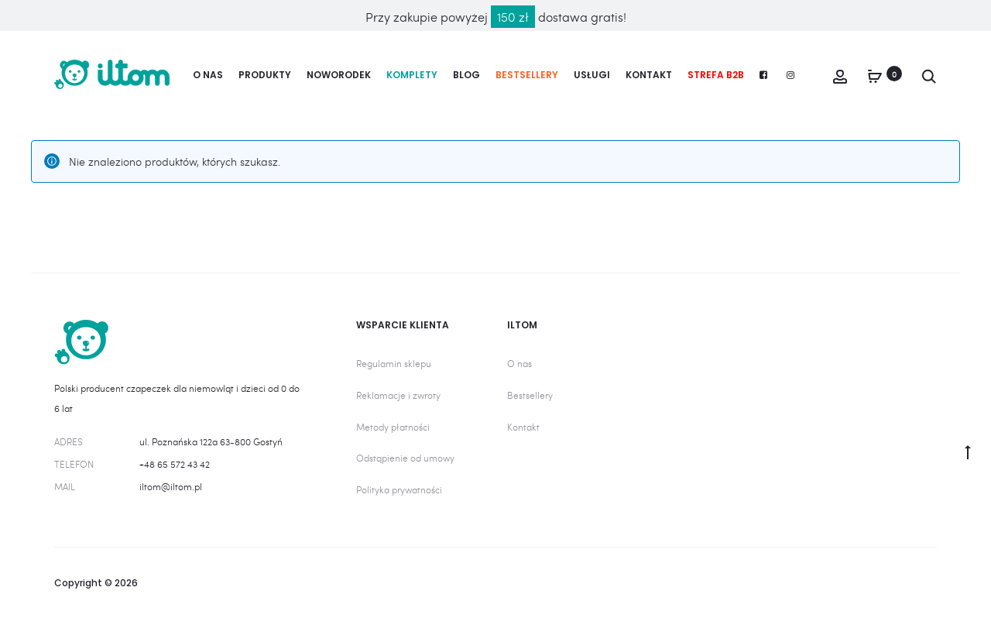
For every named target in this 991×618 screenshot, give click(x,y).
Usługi (592, 74)
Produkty (264, 74)
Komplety (411, 74)
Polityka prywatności (399, 489)
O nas (208, 74)
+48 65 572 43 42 (174, 464)
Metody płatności (393, 427)
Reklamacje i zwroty (398, 395)
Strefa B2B (716, 74)
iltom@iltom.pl (170, 486)
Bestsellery (527, 74)
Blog (466, 74)
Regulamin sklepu (393, 363)
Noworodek (339, 74)
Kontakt (649, 74)
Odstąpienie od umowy (405, 457)
